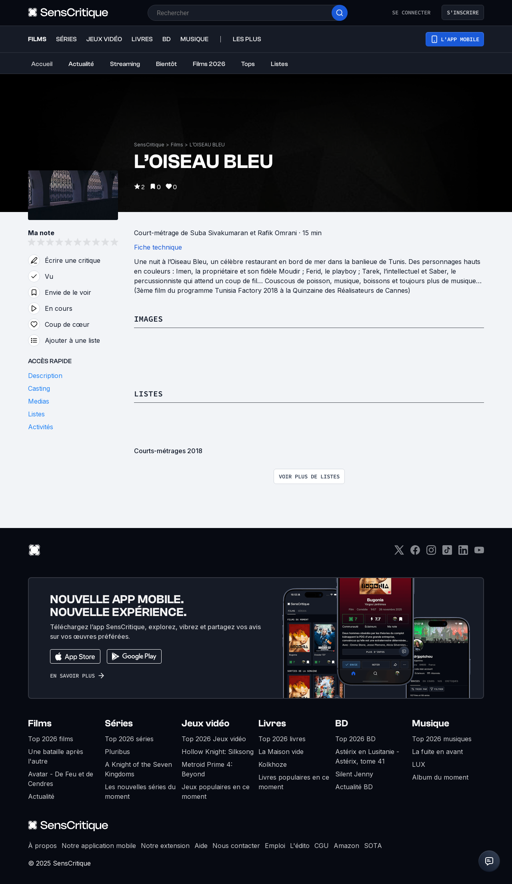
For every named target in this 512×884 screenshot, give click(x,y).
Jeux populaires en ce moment (216, 791)
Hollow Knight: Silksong (218, 752)
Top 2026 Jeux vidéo (214, 739)
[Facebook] (415, 552)
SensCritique (149, 145)
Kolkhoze (272, 764)
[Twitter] (399, 552)
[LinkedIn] (463, 552)
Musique (430, 723)
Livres (272, 723)
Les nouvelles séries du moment (140, 791)
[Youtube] (479, 552)
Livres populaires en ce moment (293, 782)
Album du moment (440, 777)
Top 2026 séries (129, 739)
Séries (119, 723)
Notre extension (165, 846)
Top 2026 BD (355, 739)
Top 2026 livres (282, 739)
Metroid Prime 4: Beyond (207, 769)
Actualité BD (354, 787)
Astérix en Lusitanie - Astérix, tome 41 (367, 756)
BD (341, 723)
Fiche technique (158, 247)
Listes (148, 393)
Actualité (41, 796)
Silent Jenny (354, 774)
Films (177, 145)
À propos (42, 846)
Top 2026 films (50, 739)
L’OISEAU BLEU (207, 145)
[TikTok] (447, 552)
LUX (418, 764)
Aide (201, 846)
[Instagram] (431, 552)
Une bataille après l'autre (55, 756)
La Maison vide (281, 752)
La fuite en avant (437, 752)
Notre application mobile (99, 846)
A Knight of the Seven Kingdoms (138, 769)
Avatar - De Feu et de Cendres (60, 779)
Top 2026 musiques (442, 739)
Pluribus (117, 752)
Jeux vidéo (206, 723)
